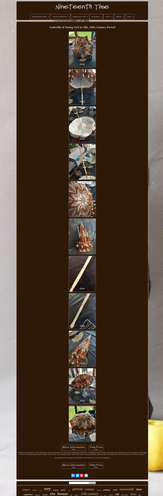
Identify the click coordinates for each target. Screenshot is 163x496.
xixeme (45, 495)
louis (133, 494)
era (52, 494)
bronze (62, 494)
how (105, 495)
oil (101, 495)
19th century (89, 494)
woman (99, 490)
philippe (106, 490)
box (140, 495)
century (90, 489)
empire (26, 489)
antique (76, 495)
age (71, 495)
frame (111, 495)
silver (40, 490)
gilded (34, 490)
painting (55, 490)
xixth (115, 490)
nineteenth (127, 489)
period (77, 489)
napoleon (28, 494)
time (139, 489)
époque (37, 495)
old (117, 494)
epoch (63, 490)
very (47, 489)
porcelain (124, 495)
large (69, 490)
